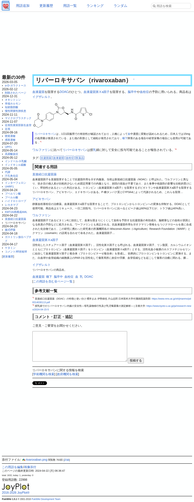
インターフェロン (15, 182)
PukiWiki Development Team (45, 499)
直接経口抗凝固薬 (15, 218)
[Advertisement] (97, 41)
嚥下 (125, 138)
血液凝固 (38, 91)
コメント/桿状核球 (16, 251)
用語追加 (23, 6)
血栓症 (144, 91)
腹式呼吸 (10, 229)
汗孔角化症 (11, 175)
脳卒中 (132, 91)
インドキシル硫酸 (15, 164)
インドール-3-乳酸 (16, 161)
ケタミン (10, 247)
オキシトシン (13, 99)
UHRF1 (9, 186)
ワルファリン (41, 149)
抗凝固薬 (46, 157)
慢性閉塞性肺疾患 (15, 110)
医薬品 (80, 157)
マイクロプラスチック (18, 118)
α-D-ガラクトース (15, 85)
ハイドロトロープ (15, 200)
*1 (40, 142)
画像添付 (30, 467)
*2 (176, 149)
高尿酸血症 (11, 153)
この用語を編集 (12, 467)
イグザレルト (41, 96)
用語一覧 (70, 6)
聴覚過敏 (10, 135)
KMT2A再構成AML (16, 211)
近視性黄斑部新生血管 (18, 125)
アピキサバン (41, 199)
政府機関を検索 (67, 374)
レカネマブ (11, 204)
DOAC (64, 91)
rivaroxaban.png (34, 459)
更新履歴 (46, 6)
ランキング (95, 6)
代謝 (7, 171)
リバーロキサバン (45, 133)
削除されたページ (15, 92)
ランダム (120, 6)
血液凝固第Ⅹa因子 (97, 91)
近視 (7, 128)
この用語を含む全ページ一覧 (53, 281)
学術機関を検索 (43, 374)
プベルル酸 (11, 197)
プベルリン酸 (13, 193)
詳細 (66, 459)
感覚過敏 (10, 139)
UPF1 (8, 146)
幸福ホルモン (13, 103)
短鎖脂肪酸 (11, 107)
